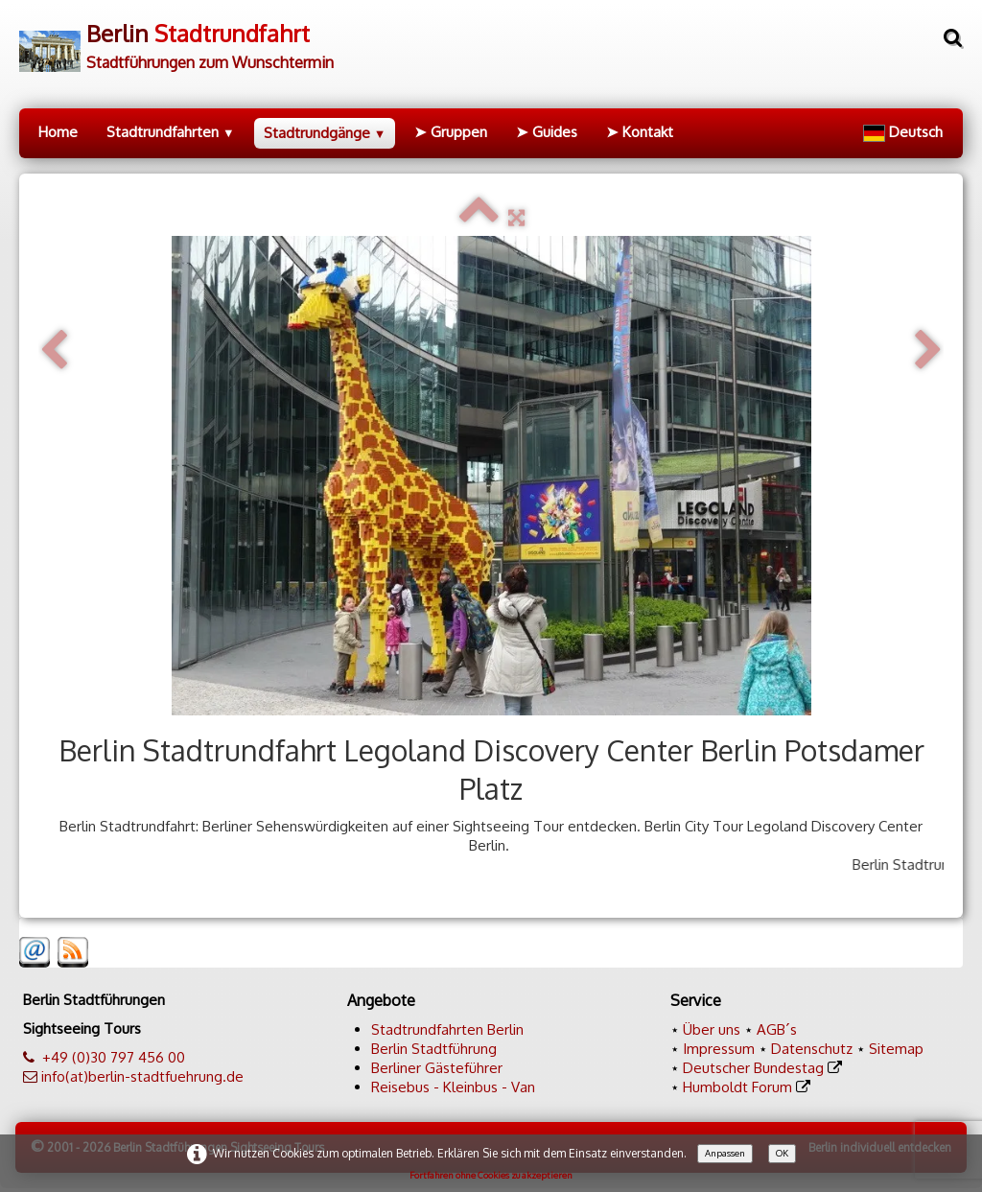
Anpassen (725, 1152)
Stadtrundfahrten (170, 132)
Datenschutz (812, 1049)
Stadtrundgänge (325, 133)
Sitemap (896, 1049)
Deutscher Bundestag (753, 1068)
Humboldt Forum (737, 1087)
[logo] (176, 40)
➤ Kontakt (639, 132)
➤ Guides (546, 132)
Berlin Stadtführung (434, 1049)
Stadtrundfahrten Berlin (447, 1029)
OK (782, 1152)
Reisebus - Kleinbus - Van (453, 1087)
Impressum (719, 1049)
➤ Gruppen (450, 132)
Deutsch (905, 132)
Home (58, 132)
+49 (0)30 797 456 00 (113, 1057)
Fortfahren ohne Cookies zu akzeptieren (491, 1174)
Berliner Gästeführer (437, 1068)
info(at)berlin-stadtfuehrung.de (142, 1076)
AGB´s (777, 1029)
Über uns (711, 1029)
